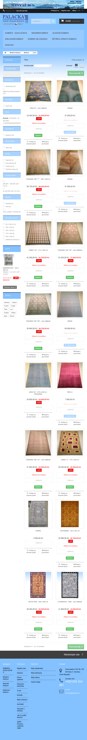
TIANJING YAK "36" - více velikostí (38, 321)
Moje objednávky (37, 668)
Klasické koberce (61, 33)
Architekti (20, 704)
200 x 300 (10, 236)
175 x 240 (10, 233)
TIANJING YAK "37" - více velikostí (38, 460)
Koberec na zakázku (37, 39)
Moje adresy (35, 677)
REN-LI (69, 392)
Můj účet (34, 664)
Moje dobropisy (36, 673)
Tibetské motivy (12, 169)
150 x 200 (10, 230)
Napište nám (65, 10)
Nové (9, 106)
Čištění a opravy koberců (64, 39)
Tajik (5, 309)
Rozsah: (6, 118)
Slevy (7, 249)
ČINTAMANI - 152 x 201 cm (70, 531)
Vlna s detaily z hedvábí (12, 212)
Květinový (10, 166)
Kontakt (9, 45)
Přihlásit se (55, 10)
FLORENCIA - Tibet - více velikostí (70, 602)
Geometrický (11, 163)
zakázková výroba (13, 239)
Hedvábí (9, 203)
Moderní (10, 135)
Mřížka (76, 66)
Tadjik (13, 306)
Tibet (9, 147)
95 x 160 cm (11, 224)
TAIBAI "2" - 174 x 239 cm (70, 460)
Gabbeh (6, 302)
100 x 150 (10, 227)
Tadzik (6, 306)
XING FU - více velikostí (38, 108)
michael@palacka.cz (72, 693)
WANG (70, 321)
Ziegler (6, 312)
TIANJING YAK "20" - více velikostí (70, 250)
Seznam (82, 66)
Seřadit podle (28, 65)
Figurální (10, 160)
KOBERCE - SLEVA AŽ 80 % (16, 33)
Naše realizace (22, 700)
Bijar (5, 316)
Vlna (8, 206)
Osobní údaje (35, 682)
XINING (70, 108)
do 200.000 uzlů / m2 (11, 191)
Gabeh (14, 302)
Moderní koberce (40, 33)
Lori (11, 309)
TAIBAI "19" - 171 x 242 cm (38, 250)
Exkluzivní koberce (14, 39)
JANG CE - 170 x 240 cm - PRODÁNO (38, 393)
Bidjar (13, 312)
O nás (19, 690)
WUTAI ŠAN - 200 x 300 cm (38, 602)
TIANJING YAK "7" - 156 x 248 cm (38, 179)
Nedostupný (11, 86)
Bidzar (12, 316)
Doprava (20, 673)
